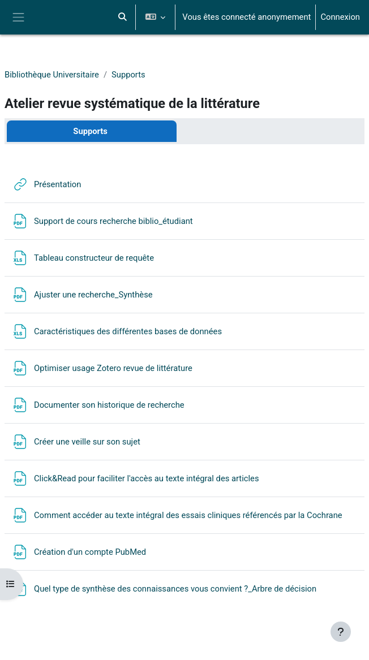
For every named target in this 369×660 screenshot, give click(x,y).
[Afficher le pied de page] (341, 632)
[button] (122, 17)
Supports (128, 75)
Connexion (340, 17)
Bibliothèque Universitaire (52, 75)
